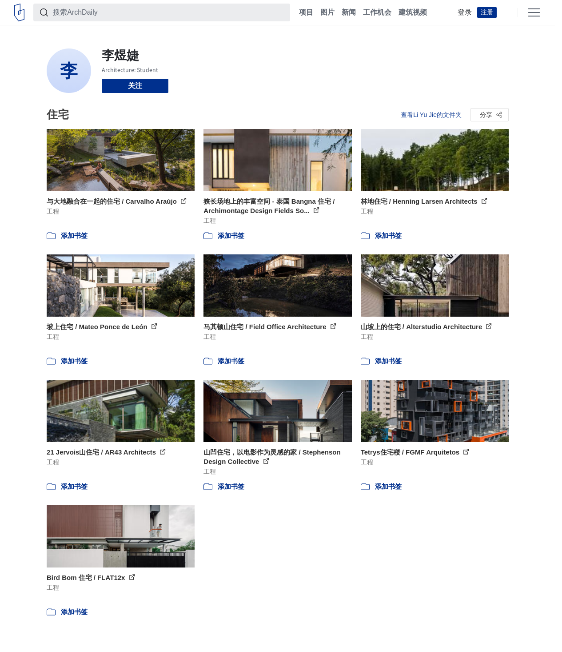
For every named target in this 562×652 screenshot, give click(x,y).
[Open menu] (534, 12)
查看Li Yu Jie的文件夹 (431, 115)
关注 (135, 85)
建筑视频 (413, 12)
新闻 (349, 12)
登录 (465, 12)
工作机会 (377, 12)
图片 (327, 12)
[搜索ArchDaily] (169, 12)
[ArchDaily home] (19, 12)
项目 (306, 12)
